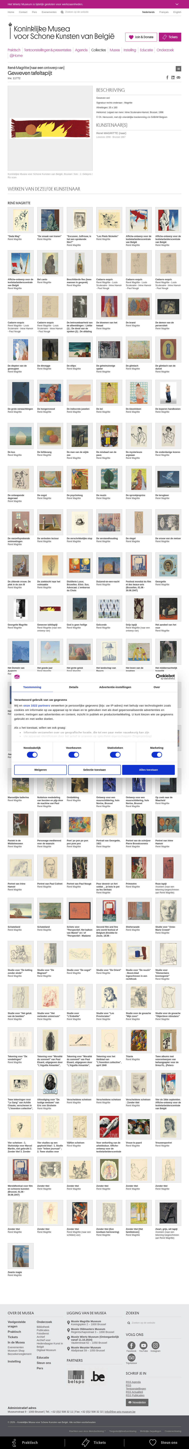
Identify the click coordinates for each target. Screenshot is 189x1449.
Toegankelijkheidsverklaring (122, 1431)
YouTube (143, 1351)
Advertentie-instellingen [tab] (115, 687)
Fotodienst (43, 1333)
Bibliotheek (43, 1326)
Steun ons (44, 1363)
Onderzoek (165, 50)
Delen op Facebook (167, 77)
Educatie (146, 50)
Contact (23, 12)
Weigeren (40, 769)
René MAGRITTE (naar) (111, 135)
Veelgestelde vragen (17, 1324)
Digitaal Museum (46, 1350)
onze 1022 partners (36, 705)
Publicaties (43, 1330)
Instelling (130, 50)
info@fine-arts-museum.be (120, 1411)
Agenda (81, 50)
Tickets (173, 37)
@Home (16, 56)
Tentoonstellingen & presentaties (47, 50)
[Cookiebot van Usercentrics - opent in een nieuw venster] (158, 677)
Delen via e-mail (178, 77)
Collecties (98, 50)
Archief (41, 1336)
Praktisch (14, 50)
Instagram (155, 1351)
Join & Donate (144, 37)
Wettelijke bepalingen (150, 1431)
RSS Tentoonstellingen (136, 1387)
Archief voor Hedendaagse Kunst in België (50, 1343)
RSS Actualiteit (134, 1392)
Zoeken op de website (62, 12)
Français (164, 12)
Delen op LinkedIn (173, 77)
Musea (115, 50)
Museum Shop (16, 1350)
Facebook (131, 1351)
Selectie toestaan (94, 769)
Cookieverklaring (173, 1431)
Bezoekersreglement (19, 1354)
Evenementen (49, 12)
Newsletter (139, 1402)
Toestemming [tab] (32, 687)
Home (11, 12)
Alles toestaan (148, 769)
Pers (34, 12)
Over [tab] (157, 687)
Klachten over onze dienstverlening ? (87, 1431)
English (177, 12)
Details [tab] (73, 687)
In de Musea (16, 1342)
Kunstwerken (178, 68)
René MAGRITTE (19, 203)
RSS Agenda (133, 1382)
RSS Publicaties (135, 1395)
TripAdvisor (131, 1363)
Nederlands (148, 12)
